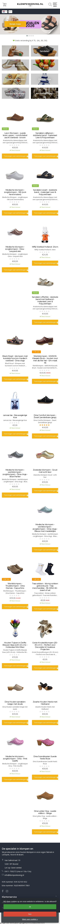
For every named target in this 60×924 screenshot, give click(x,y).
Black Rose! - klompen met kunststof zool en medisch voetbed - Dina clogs (15, 358)
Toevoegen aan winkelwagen (16, 156)
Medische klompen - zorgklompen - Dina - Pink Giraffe (15, 758)
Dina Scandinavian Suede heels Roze (45, 757)
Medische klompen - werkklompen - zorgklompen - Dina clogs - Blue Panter (15, 473)
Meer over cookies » (30, 919)
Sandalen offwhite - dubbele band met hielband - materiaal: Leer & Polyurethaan (45, 300)
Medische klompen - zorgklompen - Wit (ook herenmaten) (15, 192)
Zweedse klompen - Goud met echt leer (45, 471)
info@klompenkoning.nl (14, 875)
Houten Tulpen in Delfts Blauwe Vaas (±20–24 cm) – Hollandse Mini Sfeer (14, 645)
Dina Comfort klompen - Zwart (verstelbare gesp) (45, 416)
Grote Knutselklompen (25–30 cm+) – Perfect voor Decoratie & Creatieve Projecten (45, 646)
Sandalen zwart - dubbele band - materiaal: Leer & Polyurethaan (45, 192)
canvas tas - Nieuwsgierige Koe (15, 416)
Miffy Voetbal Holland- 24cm (45, 247)
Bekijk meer (15, 24)
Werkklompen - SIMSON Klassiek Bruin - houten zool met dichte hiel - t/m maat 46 (45, 359)
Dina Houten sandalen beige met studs (15, 703)
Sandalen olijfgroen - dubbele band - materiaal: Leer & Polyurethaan (45, 135)
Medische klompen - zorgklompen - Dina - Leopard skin (15, 249)
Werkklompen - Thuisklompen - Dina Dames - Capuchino (15, 586)
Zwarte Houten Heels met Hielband (45, 703)
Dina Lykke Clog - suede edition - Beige (45, 812)
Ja (30, 907)
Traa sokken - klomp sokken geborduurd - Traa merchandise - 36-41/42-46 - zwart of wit (45, 587)
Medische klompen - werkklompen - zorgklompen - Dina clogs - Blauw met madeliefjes (45, 527)
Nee (30, 914)
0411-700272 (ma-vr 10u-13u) (18, 871)
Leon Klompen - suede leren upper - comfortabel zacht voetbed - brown (15, 135)
